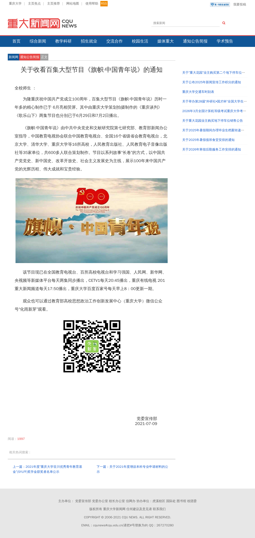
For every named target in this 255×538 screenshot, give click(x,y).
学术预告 (225, 41)
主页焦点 (34, 3)
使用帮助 (91, 3)
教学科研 (63, 41)
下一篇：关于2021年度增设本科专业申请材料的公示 (132, 469)
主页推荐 (53, 3)
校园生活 (140, 41)
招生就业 (89, 41)
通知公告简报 (195, 41)
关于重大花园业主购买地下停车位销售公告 (212, 121)
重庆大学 (15, 3)
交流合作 (114, 41)
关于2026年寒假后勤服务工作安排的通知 (211, 149)
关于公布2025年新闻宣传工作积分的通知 (211, 82)
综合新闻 (38, 41)
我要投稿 (228, 4)
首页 (16, 41)
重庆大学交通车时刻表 (198, 92)
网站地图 (72, 3)
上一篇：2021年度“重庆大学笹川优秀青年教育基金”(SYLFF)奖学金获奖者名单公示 (47, 469)
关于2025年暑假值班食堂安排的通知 (208, 140)
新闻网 (13, 57)
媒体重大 (165, 41)
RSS (104, 3)
